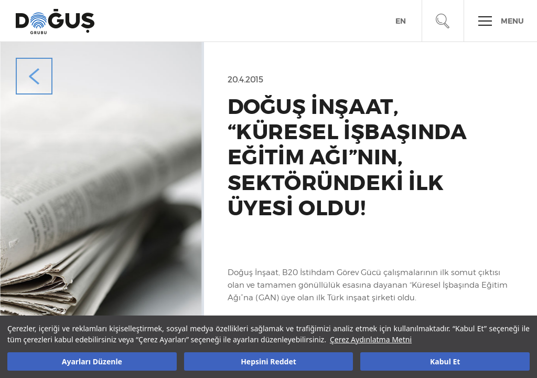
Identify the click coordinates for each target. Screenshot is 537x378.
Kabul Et (445, 361)
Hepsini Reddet (268, 361)
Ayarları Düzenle (92, 361)
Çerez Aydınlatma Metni (371, 339)
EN (400, 21)
